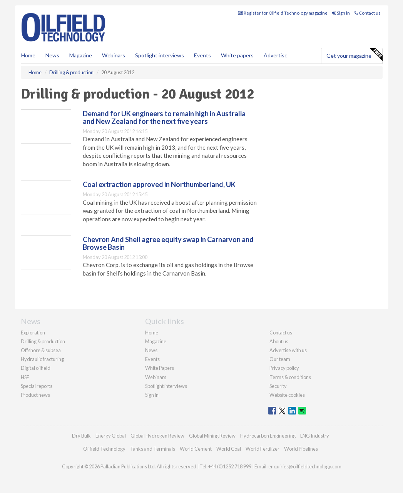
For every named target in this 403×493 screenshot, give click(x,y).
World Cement (196, 449)
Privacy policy (284, 368)
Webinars (113, 55)
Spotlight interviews (159, 55)
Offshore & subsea (41, 350)
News (151, 350)
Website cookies (287, 395)
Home (28, 55)
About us (278, 341)
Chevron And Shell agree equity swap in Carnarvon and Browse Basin (168, 243)
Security (278, 386)
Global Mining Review (212, 436)
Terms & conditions (290, 377)
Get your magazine (354, 54)
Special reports (36, 386)
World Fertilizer (262, 449)
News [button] (52, 55)
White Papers (159, 368)
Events (202, 55)
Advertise (276, 55)
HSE (25, 377)
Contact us (368, 12)
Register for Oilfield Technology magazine (283, 12)
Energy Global (110, 436)
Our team (279, 359)
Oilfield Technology (104, 449)
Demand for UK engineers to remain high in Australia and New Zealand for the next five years (164, 117)
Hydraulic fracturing (42, 359)
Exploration (33, 332)
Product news (35, 395)
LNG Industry (314, 436)
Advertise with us (288, 350)
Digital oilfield (35, 368)
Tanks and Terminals (152, 449)
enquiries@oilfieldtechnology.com (304, 466)
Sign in (341, 12)
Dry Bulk (81, 436)
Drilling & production (43, 341)
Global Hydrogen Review (157, 436)
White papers (237, 55)
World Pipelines (301, 449)
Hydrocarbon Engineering (268, 436)
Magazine (80, 55)
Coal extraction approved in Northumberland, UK (159, 184)
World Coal (228, 449)
